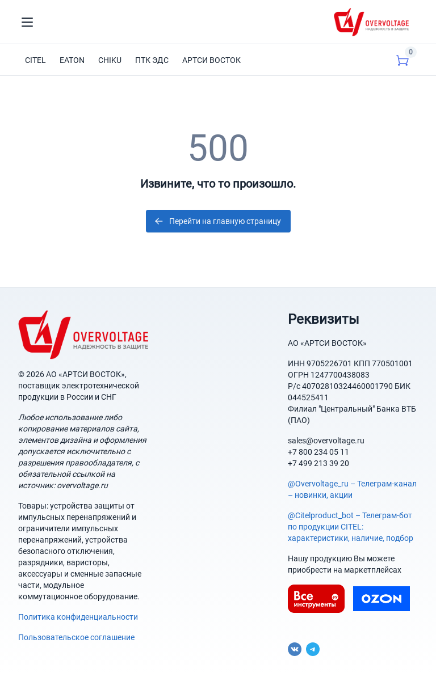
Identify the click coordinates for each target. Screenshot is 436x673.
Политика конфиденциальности (78, 616)
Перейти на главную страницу (217, 221)
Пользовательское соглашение (76, 637)
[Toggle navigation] (27, 22)
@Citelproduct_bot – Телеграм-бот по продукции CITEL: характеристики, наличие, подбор (350, 527)
